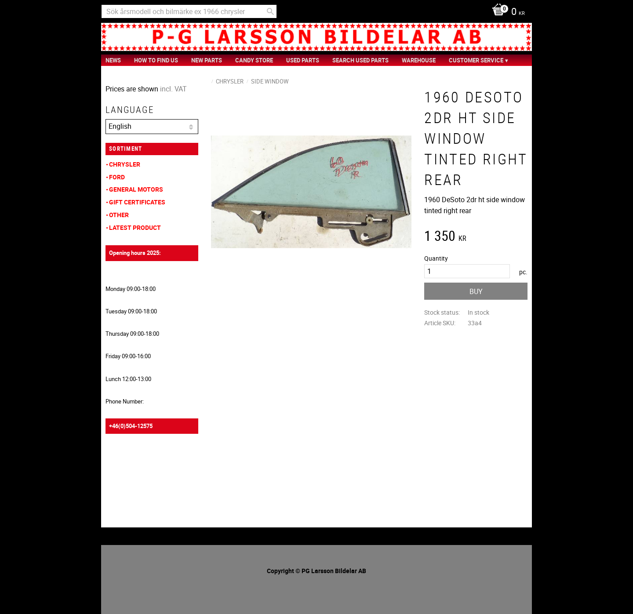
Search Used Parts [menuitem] (360, 60)
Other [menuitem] (119, 215)
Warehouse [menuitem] (419, 60)
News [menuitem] (113, 60)
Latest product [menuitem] (135, 227)
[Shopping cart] (506, 12)
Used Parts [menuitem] (302, 60)
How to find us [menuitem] (156, 60)
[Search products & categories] (189, 11)
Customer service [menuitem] (476, 60)
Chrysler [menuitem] (124, 164)
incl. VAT (173, 89)
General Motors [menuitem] (136, 189)
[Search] (270, 11)
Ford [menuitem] (117, 177)
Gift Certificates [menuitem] (137, 202)
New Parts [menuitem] (206, 60)
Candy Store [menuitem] (254, 60)
